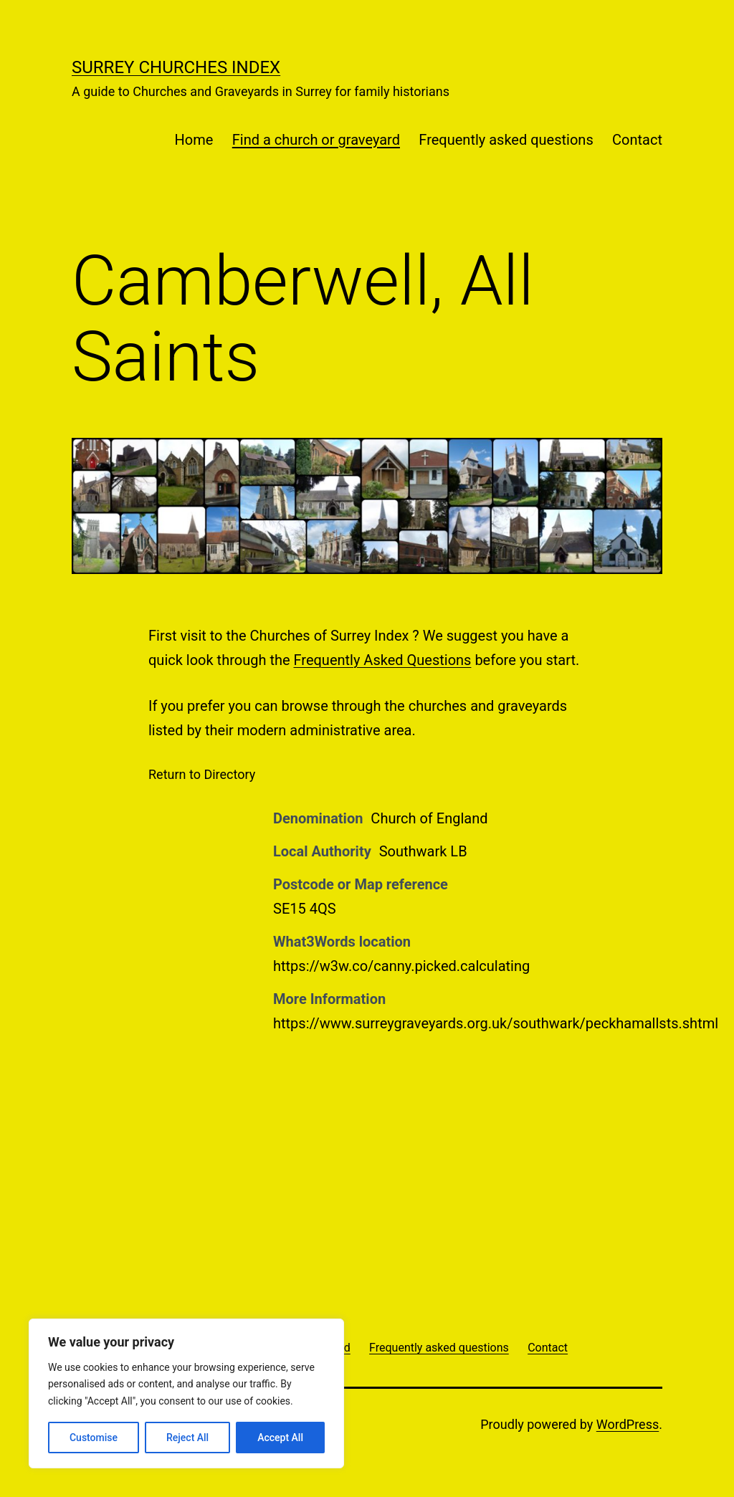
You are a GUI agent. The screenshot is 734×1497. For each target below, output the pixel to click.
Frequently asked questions (506, 139)
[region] (186, 1393)
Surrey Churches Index (176, 67)
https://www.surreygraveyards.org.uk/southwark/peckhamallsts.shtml (495, 1023)
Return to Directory (201, 774)
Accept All (280, 1437)
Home (194, 139)
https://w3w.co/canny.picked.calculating (401, 966)
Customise (94, 1437)
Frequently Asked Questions (383, 660)
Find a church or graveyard (316, 139)
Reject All (187, 1437)
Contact (637, 139)
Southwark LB (423, 851)
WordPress (627, 1424)
